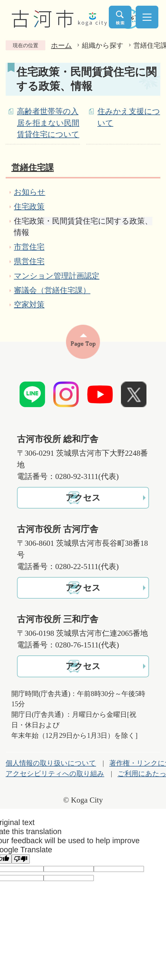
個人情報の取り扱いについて (51, 763)
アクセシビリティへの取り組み (55, 773)
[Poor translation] (21, 859)
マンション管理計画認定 (56, 276)
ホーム (61, 45)
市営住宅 (29, 247)
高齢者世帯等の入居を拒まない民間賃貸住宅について (48, 123)
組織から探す (103, 45)
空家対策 (29, 304)
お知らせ (29, 192)
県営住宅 (29, 261)
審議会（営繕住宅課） (52, 290)
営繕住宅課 (32, 167)
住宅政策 (29, 206)
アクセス (83, 498)
